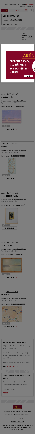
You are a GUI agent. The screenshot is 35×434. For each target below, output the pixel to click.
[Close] (32, 47)
